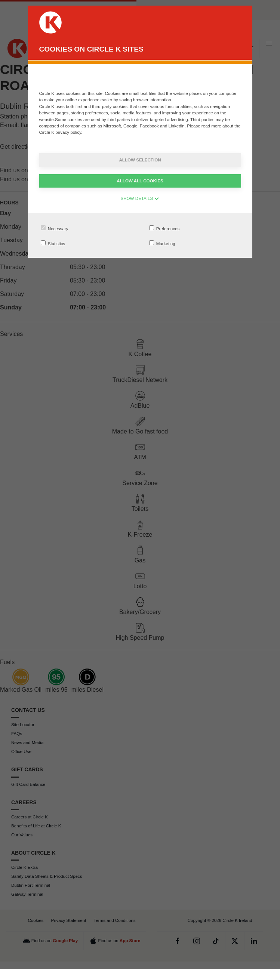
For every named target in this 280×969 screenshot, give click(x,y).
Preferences (164, 228)
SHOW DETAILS (140, 198)
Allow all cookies (140, 180)
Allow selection (140, 159)
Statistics (53, 243)
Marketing (162, 243)
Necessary (54, 228)
